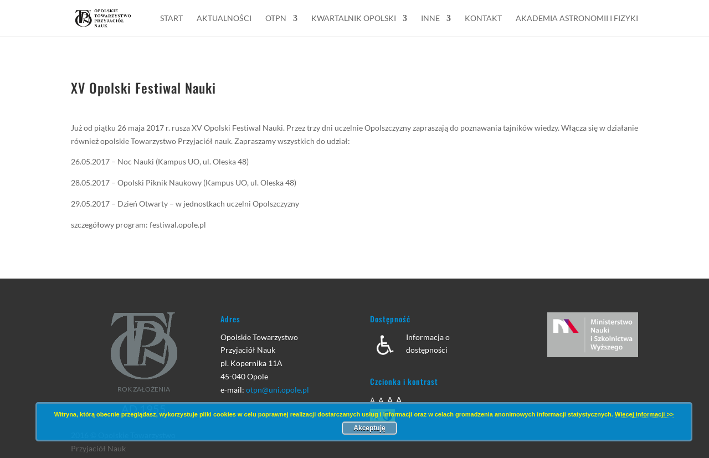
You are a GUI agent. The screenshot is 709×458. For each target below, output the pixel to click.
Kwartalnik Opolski (353, 18)
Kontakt (483, 18)
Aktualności (224, 18)
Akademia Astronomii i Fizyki (577, 18)
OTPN (275, 18)
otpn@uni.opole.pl (277, 389)
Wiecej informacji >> (644, 414)
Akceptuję (369, 428)
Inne (430, 18)
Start (171, 18)
